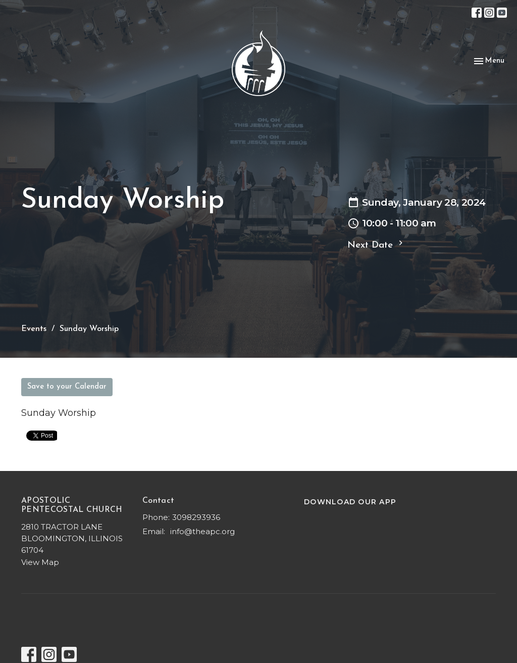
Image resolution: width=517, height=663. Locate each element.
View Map (40, 562)
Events (33, 329)
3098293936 (196, 517)
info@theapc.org (202, 531)
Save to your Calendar (67, 387)
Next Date (376, 244)
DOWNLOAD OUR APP (350, 501)
